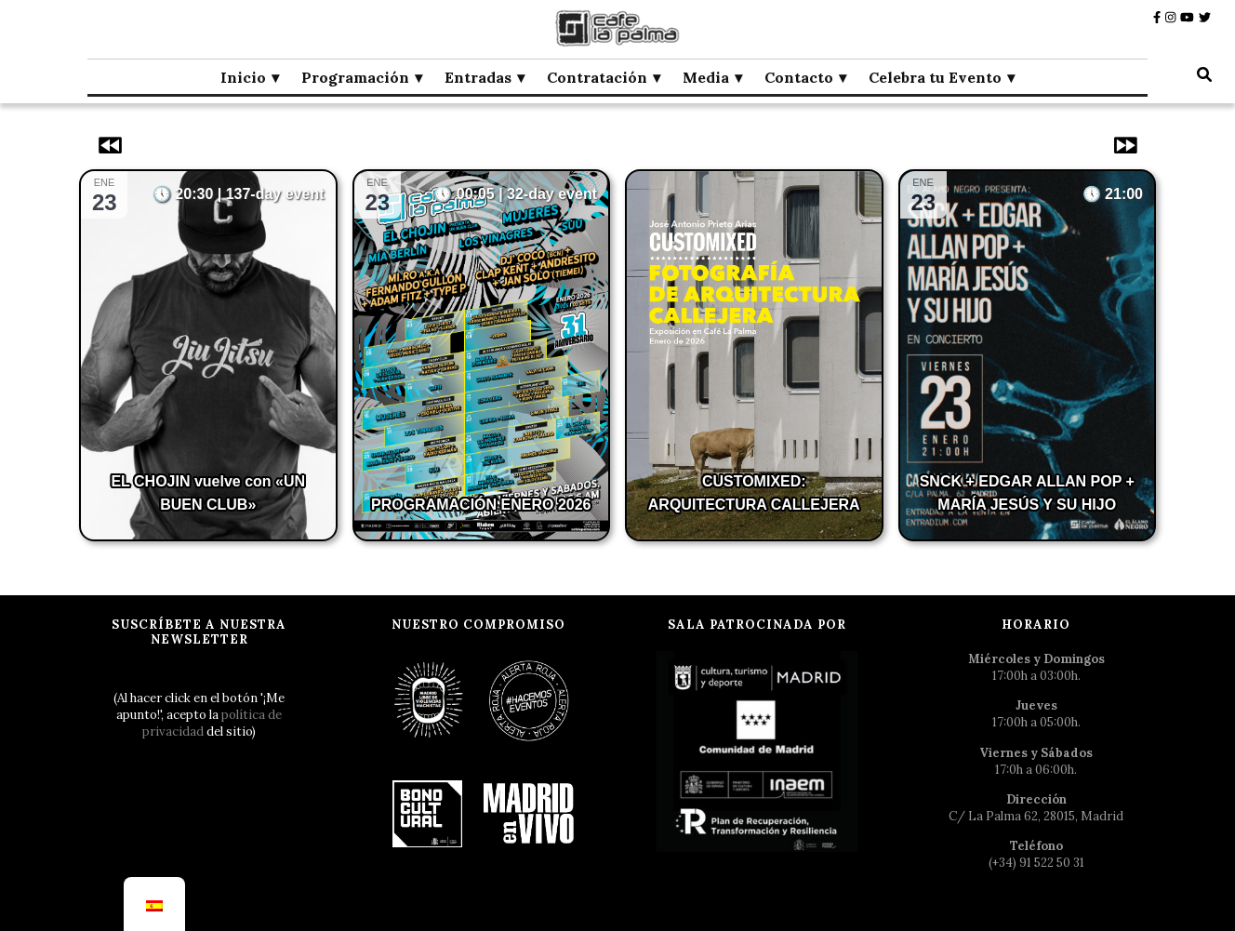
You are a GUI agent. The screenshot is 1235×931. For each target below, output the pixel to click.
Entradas (478, 77)
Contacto (798, 77)
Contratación (597, 77)
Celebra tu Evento (935, 77)
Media (706, 77)
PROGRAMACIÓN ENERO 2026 (481, 504)
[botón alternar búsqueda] (1204, 74)
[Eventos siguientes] (1123, 145)
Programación (355, 77)
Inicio (243, 77)
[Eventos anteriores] (111, 145)
